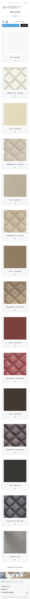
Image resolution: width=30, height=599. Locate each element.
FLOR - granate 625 (15, 342)
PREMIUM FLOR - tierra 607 (15, 235)
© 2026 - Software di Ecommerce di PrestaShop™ (15, 597)
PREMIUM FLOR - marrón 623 (15, 449)
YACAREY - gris (15, 556)
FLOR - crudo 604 (15, 128)
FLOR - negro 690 (15, 485)
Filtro (24, 25)
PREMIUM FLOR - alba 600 (15, 93)
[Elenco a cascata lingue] (27, 2)
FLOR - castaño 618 (15, 271)
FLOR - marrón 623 (15, 414)
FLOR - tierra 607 (15, 200)
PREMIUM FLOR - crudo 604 (15, 164)
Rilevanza (11, 25)
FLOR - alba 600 (15, 57)
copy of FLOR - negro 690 (15, 521)
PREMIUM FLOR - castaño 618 (15, 307)
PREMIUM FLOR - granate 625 (15, 378)
